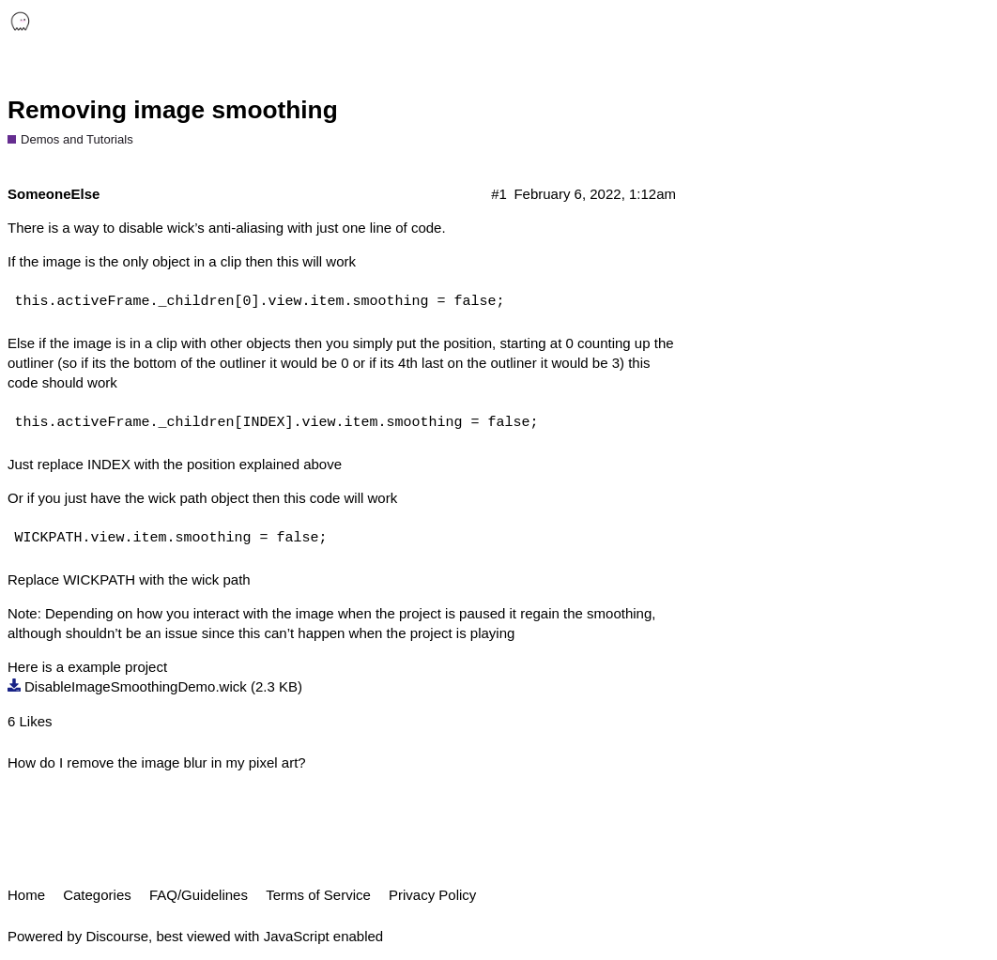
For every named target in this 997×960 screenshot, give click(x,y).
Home (26, 895)
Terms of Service (318, 895)
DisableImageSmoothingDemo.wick (135, 686)
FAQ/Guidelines (198, 895)
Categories (97, 895)
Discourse (116, 936)
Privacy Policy (432, 895)
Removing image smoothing (173, 110)
